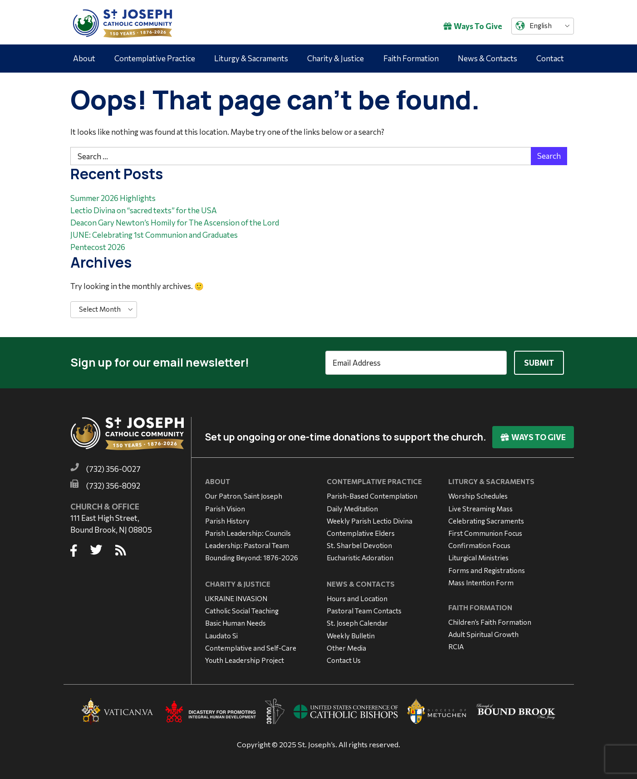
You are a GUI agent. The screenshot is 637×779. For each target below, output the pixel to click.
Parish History (227, 521)
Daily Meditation (352, 509)
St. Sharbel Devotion (359, 545)
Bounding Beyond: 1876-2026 (251, 558)
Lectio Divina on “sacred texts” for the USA (143, 210)
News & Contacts (487, 58)
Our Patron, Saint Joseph (243, 496)
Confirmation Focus (479, 545)
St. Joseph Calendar (357, 623)
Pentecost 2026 (97, 247)
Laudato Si (221, 636)
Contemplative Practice (154, 58)
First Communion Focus (485, 533)
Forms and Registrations (486, 570)
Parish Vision (225, 509)
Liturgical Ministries (478, 558)
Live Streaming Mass (480, 509)
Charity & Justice (335, 58)
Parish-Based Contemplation (372, 496)
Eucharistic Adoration (360, 558)
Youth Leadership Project (244, 660)
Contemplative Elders (361, 533)
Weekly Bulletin (351, 636)
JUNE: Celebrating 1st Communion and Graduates (154, 235)
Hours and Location (357, 598)
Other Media (346, 648)
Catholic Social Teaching (242, 611)
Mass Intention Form (481, 582)
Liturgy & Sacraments (251, 58)
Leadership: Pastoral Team (247, 545)
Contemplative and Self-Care (250, 648)
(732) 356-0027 (113, 469)
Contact (550, 58)
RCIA (456, 646)
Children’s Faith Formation (489, 622)
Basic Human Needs (235, 623)
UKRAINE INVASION (236, 598)
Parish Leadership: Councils (248, 533)
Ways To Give (472, 26)
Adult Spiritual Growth (483, 634)
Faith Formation (411, 58)
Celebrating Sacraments (486, 521)
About (84, 58)
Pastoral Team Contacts (364, 611)
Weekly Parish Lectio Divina (369, 521)
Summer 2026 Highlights (113, 198)
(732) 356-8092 (113, 485)
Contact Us (344, 660)
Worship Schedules (478, 496)
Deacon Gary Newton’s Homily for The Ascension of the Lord (174, 222)
